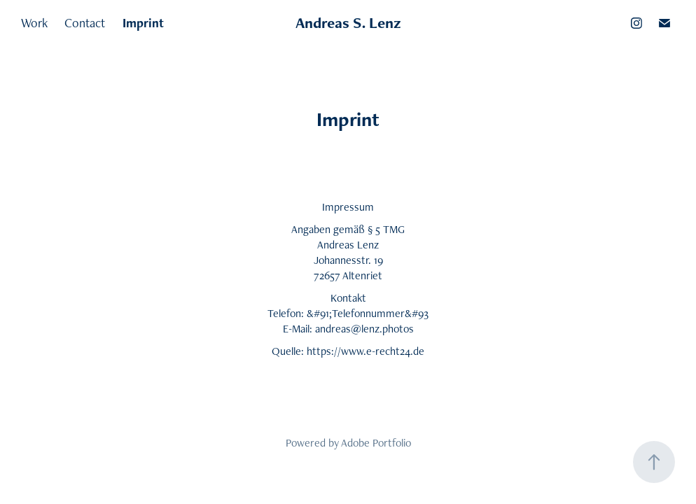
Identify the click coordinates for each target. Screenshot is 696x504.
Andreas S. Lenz (348, 23)
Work (34, 23)
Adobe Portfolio (376, 442)
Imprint (143, 23)
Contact (84, 23)
